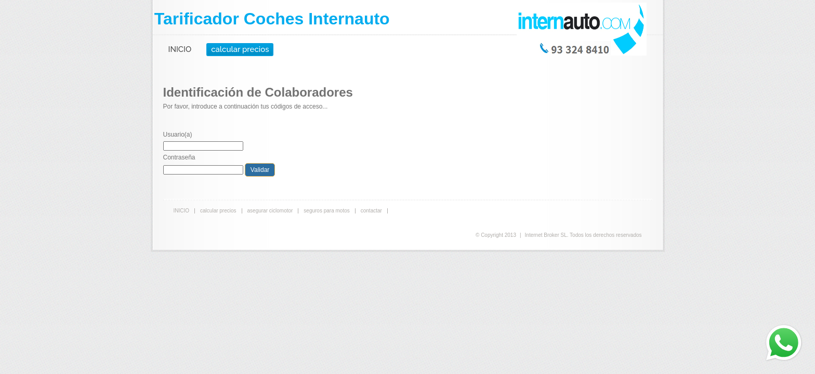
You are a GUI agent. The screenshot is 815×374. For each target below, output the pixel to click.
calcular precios (240, 49)
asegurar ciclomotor (270, 210)
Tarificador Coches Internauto (272, 18)
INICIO (180, 49)
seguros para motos (326, 210)
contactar (371, 210)
